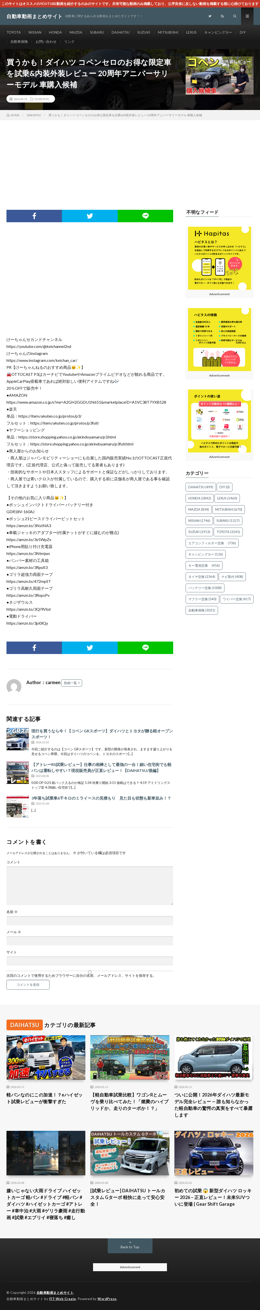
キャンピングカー (218, 32)
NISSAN (35, 32)
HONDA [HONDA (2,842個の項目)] (199, 498)
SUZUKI (143, 32)
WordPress (107, 1299)
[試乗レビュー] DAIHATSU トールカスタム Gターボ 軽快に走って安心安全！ (127, 1197)
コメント (13, 862)
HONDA (55, 32)
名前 (12, 912)
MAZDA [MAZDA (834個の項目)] (198, 509)
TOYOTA (13, 32)
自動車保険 (19, 41)
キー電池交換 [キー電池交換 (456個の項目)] (204, 565)
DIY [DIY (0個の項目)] (224, 487)
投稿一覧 (70, 683)
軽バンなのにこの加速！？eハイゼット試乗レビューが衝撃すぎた (44, 1098)
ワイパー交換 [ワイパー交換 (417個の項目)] (237, 599)
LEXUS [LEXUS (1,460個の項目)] (227, 498)
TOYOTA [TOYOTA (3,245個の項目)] (228, 532)
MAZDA (76, 32)
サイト (11, 952)
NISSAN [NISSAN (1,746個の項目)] (199, 521)
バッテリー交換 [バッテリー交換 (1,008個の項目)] (205, 588)
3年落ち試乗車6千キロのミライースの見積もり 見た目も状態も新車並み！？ (101, 798)
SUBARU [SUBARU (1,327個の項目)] (228, 521)
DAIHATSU (121, 32)
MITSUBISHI (168, 32)
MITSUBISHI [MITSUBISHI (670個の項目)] (228, 509)
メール (13, 932)
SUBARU (97, 32)
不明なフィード (202, 212)
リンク (69, 41)
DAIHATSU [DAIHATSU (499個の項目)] (200, 487)
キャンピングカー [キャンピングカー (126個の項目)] (205, 554)
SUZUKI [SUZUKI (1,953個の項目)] (199, 532)
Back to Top (130, 1247)
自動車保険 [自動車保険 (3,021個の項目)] (201, 610)
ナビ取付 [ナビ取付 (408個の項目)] (232, 577)
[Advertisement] (130, 157)
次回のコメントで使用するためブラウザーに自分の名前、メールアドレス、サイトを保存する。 (81, 975)
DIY (243, 32)
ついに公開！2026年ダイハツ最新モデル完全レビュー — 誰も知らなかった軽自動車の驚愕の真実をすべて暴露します (213, 1105)
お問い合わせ (46, 41)
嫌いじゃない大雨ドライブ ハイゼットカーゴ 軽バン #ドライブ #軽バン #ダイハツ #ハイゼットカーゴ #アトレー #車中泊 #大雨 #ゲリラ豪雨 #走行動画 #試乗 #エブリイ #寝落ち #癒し (45, 1204)
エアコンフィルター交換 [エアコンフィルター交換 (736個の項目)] (212, 543)
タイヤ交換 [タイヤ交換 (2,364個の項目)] (201, 577)
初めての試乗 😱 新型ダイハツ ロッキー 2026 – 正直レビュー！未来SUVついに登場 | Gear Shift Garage (213, 1197)
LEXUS (191, 32)
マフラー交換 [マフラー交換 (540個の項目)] (202, 599)
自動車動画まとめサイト (55, 1293)
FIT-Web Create (62, 1299)
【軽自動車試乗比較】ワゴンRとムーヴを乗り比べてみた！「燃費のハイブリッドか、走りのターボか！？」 (129, 1101)
